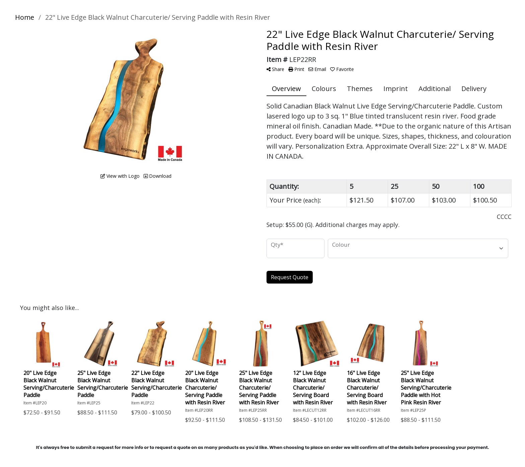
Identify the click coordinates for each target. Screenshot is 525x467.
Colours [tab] (324, 88)
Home (24, 17)
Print (296, 69)
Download (157, 176)
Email (317, 69)
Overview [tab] (286, 88)
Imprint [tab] (395, 88)
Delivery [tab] (473, 88)
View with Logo (120, 176)
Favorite (342, 69)
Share (275, 69)
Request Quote (289, 277)
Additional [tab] (435, 88)
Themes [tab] (360, 88)
